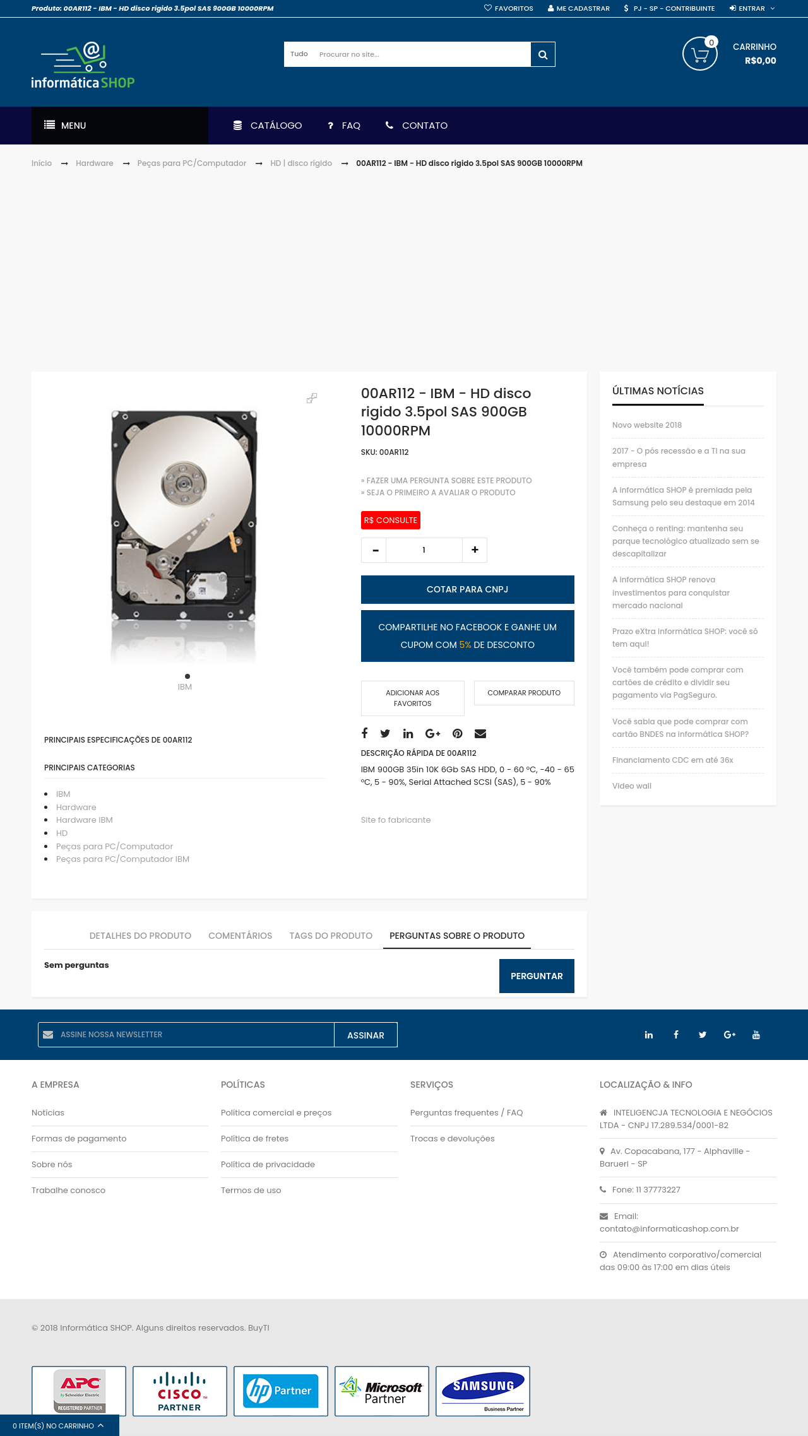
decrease (373, 550)
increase (474, 550)
